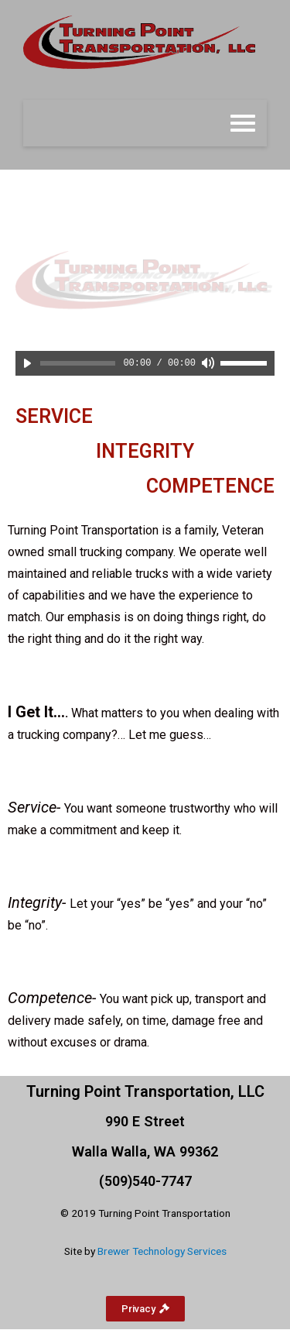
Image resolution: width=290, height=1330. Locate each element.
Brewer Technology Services (162, 1251)
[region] (145, 280)
